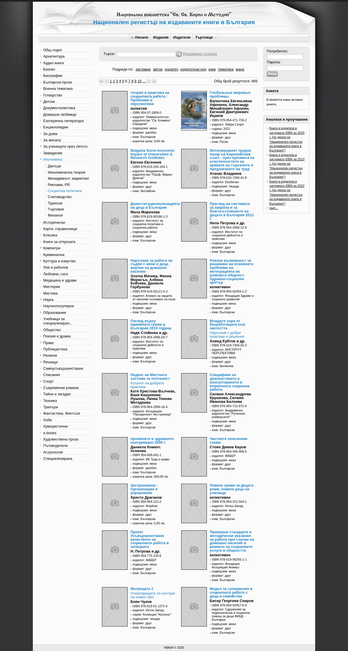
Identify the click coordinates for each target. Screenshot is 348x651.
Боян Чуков (141, 601)
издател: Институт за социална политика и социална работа (148, 224)
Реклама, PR (59, 185)
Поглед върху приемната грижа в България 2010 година (150, 325)
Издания (161, 37)
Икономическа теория (66, 172)
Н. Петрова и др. (145, 551)
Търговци (206, 37)
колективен (220, 287)
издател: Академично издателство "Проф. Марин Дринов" (152, 174)
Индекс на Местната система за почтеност (150, 377)
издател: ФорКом (145, 506)
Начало (139, 37)
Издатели (181, 37)
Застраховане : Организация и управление (144, 489)
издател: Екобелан (225, 182)
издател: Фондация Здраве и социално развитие (233, 297)
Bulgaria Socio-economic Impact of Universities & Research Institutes (152, 154)
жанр (240, 69)
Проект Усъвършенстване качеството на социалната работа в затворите (149, 539)
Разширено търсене (200, 54)
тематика (225, 69)
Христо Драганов (146, 497)
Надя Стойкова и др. (149, 333)
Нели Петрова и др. (227, 223)
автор (158, 69)
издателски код (193, 69)
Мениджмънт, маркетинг (68, 178)
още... (273, 208)
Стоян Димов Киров (228, 447)
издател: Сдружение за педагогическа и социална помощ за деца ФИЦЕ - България (231, 614)
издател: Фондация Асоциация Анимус (226, 565)
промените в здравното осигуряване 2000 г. (152, 440)
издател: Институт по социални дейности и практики (227, 235)
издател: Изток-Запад (227, 506)
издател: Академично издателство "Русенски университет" (228, 414)
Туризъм (55, 203)
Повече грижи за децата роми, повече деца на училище (232, 489)
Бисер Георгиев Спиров (232, 601)
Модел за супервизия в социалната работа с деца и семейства (231, 592)
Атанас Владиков (225, 173)
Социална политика (65, 191)
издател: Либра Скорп (228, 124)
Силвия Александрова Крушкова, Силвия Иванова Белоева (230, 398)
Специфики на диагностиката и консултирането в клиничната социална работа (229, 382)
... (144, 81)
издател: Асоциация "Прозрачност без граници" (152, 412)
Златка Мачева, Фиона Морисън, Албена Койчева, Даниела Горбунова (150, 281)
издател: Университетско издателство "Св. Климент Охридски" (152, 120)
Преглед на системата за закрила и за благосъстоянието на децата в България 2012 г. (232, 211)
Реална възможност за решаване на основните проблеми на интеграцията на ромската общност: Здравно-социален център (232, 271)
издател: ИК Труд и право (151, 459)
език (211, 69)
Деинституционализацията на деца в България (155, 206)
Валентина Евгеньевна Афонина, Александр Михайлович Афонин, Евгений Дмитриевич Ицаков (231, 108)
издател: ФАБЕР (224, 456)
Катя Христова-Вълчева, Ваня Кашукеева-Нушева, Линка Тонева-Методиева (152, 396)
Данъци (54, 166)
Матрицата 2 (141, 589)
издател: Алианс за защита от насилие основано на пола (154, 297)
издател (171, 69)
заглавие (143, 69)
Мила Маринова (145, 212)
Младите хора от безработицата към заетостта (227, 325)
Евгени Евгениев (145, 162)
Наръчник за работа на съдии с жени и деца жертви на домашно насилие (151, 266)
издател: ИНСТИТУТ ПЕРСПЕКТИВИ (227, 351)
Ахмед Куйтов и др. (227, 341)
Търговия (56, 209)
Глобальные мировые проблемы (230, 94)
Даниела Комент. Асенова (145, 449)
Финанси (55, 215)
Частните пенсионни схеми (228, 440)
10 (139, 81)
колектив (138, 108)
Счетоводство (59, 197)
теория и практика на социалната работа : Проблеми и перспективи (149, 98)
